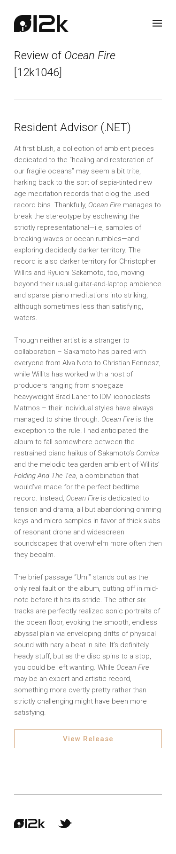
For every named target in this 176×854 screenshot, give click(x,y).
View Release (88, 739)
